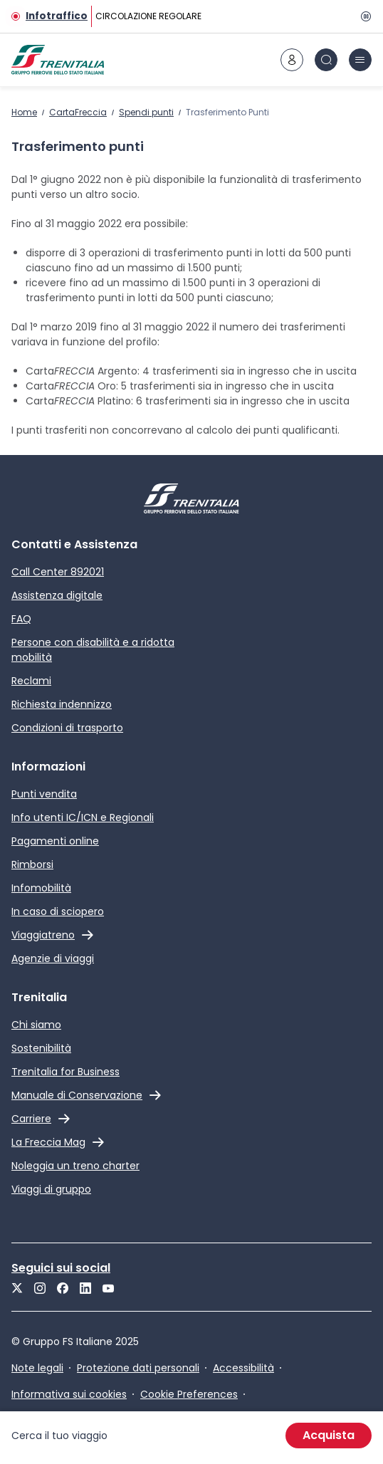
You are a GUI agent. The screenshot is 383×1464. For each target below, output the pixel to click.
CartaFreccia (78, 112)
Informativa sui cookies (69, 1394)
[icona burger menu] (360, 59)
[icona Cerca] (326, 59)
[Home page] (57, 60)
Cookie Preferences (189, 1394)
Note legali (37, 1368)
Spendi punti (146, 112)
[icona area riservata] (291, 59)
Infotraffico (57, 16)
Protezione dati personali (138, 1368)
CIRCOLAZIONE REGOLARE (148, 16)
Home (24, 112)
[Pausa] (363, 16)
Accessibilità (243, 1368)
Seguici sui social (60, 1268)
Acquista (329, 1435)
